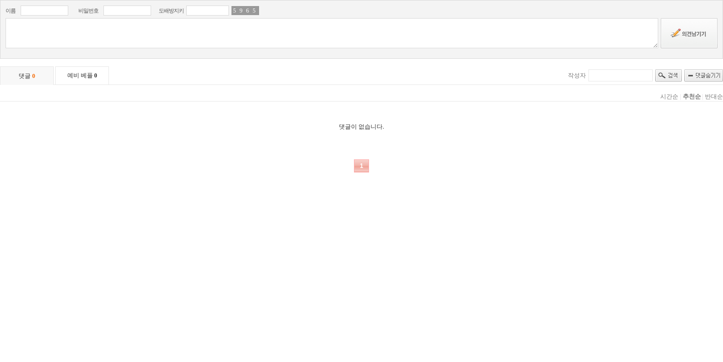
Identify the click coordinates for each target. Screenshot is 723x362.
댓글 (27, 75)
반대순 (714, 96)
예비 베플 (82, 75)
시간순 (669, 96)
